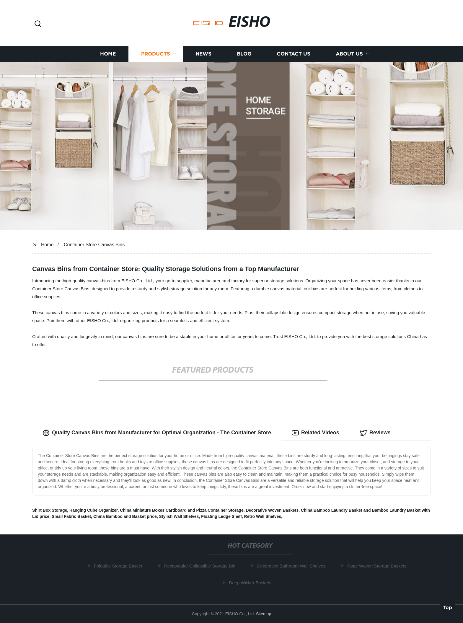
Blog (244, 54)
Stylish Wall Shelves (179, 516)
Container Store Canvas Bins (94, 244)
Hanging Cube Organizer (93, 510)
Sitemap (263, 613)
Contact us (293, 54)
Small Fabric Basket (71, 516)
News (203, 54)
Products (155, 54)
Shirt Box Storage (49, 510)
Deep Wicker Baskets (251, 582)
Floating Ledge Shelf (221, 516)
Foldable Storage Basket (119, 565)
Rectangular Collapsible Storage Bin (201, 565)
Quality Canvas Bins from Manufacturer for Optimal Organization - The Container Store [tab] (157, 432)
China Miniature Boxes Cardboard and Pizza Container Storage (182, 510)
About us (349, 54)
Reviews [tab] (375, 432)
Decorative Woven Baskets (272, 510)
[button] (37, 24)
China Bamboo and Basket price (125, 516)
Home (108, 54)
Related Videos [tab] (315, 432)
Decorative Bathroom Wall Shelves (292, 565)
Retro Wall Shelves (262, 516)
